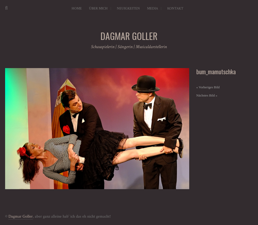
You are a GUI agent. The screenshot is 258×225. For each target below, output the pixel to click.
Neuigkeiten (128, 8)
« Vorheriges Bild (208, 87)
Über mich (98, 8)
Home (77, 8)
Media (152, 8)
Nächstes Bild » (206, 95)
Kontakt (175, 8)
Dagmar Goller (20, 216)
